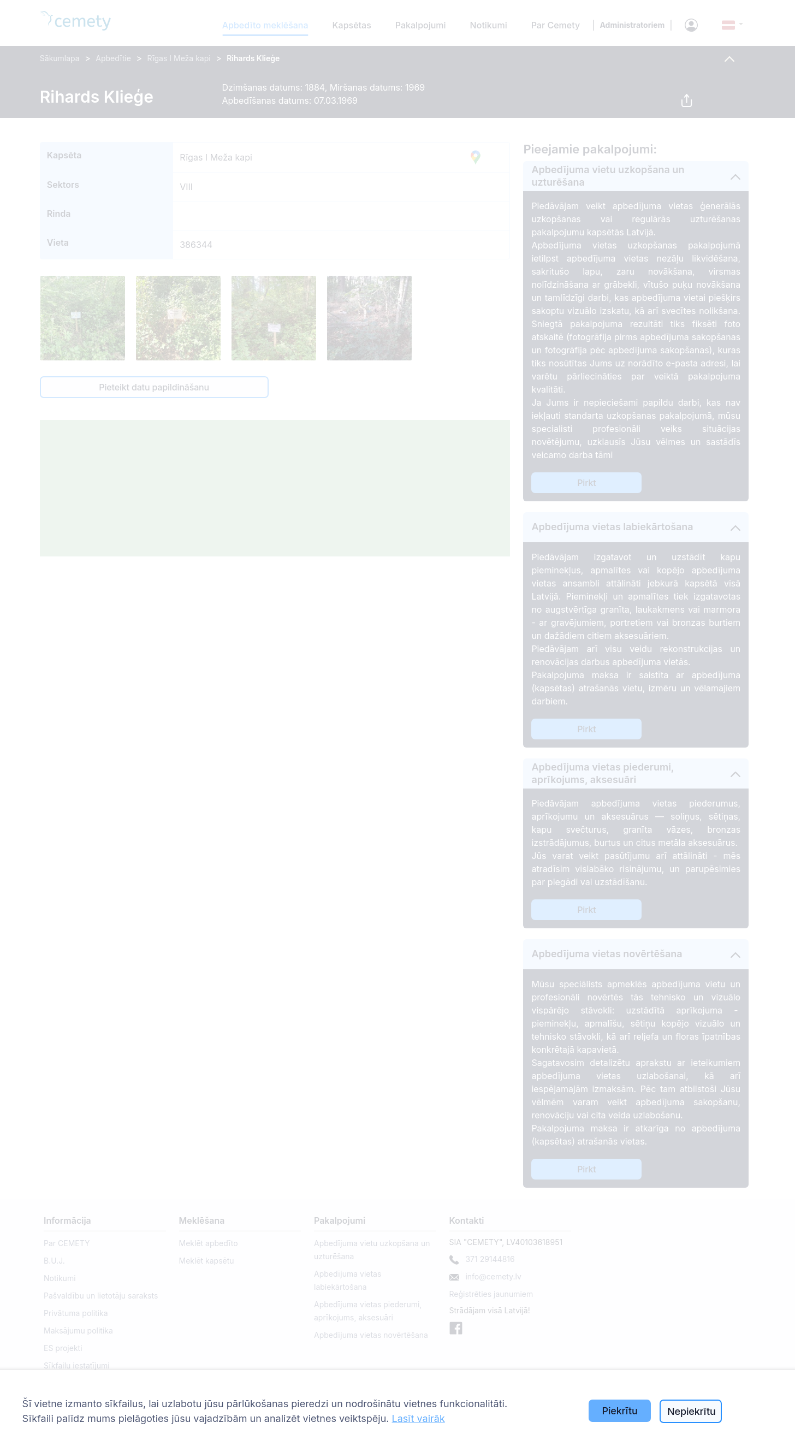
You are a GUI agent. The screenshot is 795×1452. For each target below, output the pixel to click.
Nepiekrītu (691, 1411)
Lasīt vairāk (418, 1418)
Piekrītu (620, 1411)
